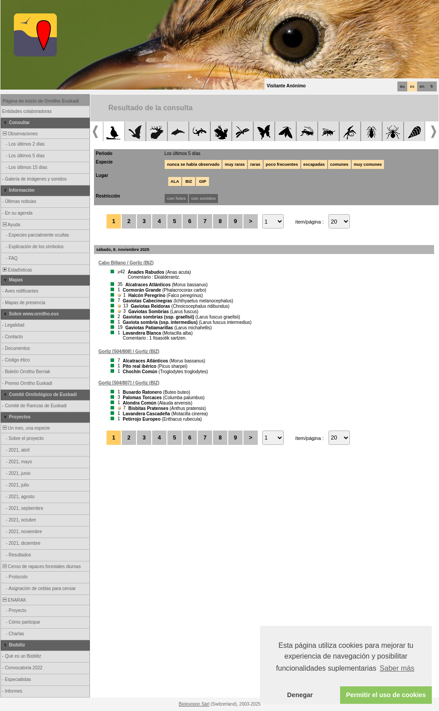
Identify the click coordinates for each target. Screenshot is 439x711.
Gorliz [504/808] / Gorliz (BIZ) (128, 351)
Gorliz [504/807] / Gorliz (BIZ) (128, 382)
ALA (174, 181)
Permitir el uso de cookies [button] (386, 694)
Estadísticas (16, 269)
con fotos (176, 198)
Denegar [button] (300, 694)
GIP (202, 181)
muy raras (235, 164)
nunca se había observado (193, 164)
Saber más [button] (397, 668)
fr (431, 86)
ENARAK (13, 600)
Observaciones (19, 133)
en (422, 86)
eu (402, 86)
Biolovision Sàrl (194, 704)
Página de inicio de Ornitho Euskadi (41, 101)
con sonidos (203, 198)
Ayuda (10, 224)
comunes (339, 164)
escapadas (314, 164)
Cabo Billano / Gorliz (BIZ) (125, 262)
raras (255, 164)
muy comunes (368, 164)
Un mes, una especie (25, 428)
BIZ (188, 181)
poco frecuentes (282, 164)
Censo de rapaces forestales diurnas (41, 566)
